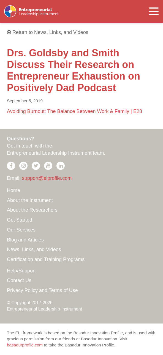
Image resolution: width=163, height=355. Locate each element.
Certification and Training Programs (46, 259)
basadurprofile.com (25, 345)
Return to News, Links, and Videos (47, 32)
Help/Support (21, 271)
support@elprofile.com (47, 178)
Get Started (19, 220)
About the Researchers (32, 210)
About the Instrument (30, 200)
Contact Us (19, 280)
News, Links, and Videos (34, 249)
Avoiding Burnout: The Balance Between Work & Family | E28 (74, 111)
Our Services (21, 230)
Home (13, 190)
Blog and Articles (25, 240)
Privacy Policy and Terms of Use (42, 290)
